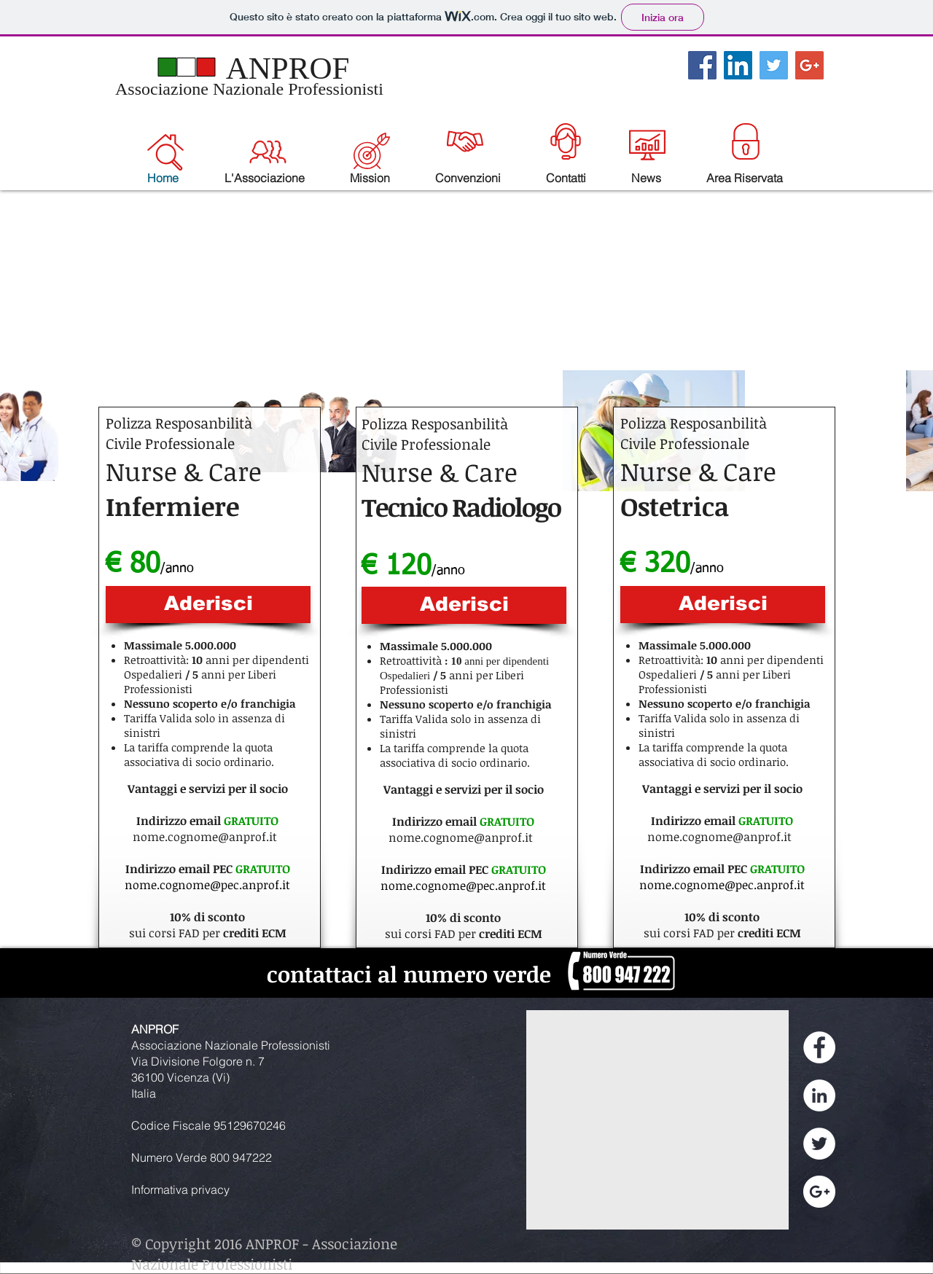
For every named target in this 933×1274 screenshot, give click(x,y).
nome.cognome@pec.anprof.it (207, 885)
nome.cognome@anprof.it (205, 837)
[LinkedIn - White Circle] (819, 1095)
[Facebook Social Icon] (702, 65)
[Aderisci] (208, 604)
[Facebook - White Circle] (819, 1047)
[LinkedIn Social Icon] (738, 65)
